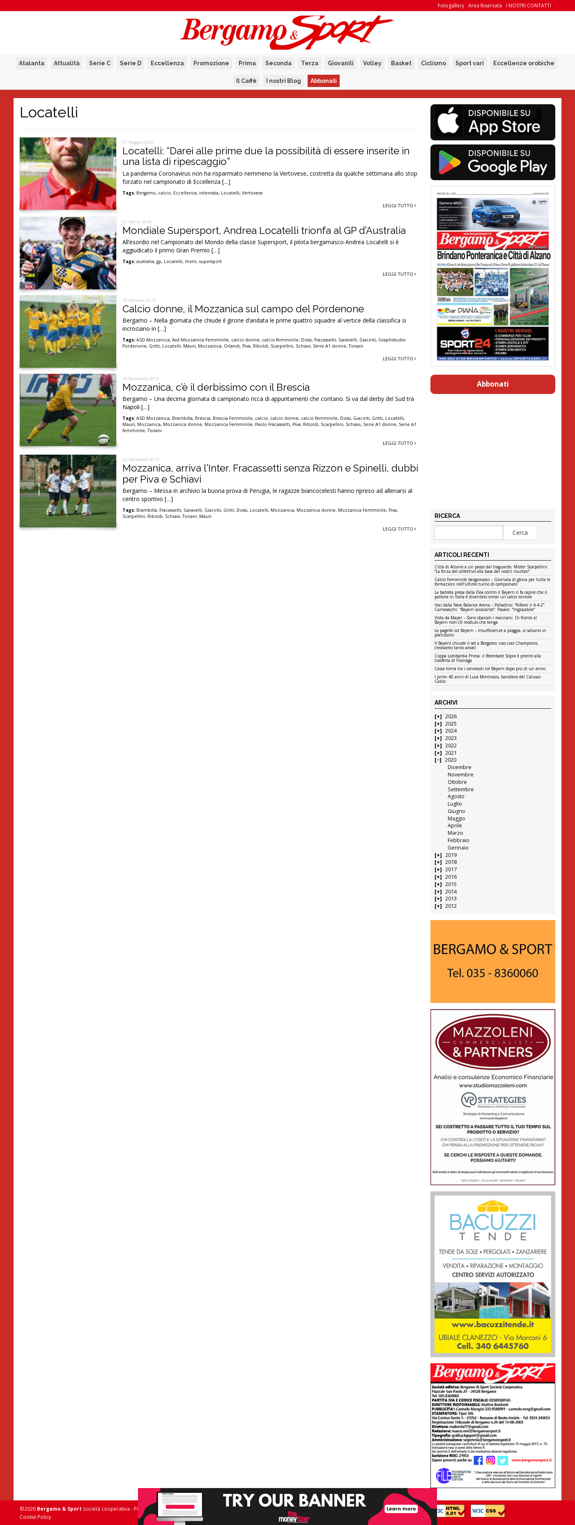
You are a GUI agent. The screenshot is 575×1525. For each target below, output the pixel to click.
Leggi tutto (399, 205)
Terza (309, 63)
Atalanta (31, 63)
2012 (451, 905)
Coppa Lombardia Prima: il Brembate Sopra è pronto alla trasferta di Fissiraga (488, 658)
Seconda (278, 63)
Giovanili (341, 63)
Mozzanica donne (182, 424)
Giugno (456, 811)
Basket (401, 63)
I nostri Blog (283, 81)
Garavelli (347, 340)
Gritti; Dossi (235, 510)
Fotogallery (451, 5)
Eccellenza (167, 63)
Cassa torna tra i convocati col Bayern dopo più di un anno (490, 668)
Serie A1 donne (329, 346)
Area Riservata (485, 5)
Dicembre (460, 767)
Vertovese (252, 193)
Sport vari (469, 63)
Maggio (456, 818)
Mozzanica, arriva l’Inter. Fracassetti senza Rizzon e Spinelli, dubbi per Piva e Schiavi (270, 473)
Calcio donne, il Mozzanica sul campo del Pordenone (243, 309)
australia (145, 261)
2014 (451, 891)
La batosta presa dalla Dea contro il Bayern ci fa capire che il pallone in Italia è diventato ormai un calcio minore (491, 595)
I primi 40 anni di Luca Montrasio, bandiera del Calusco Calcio (487, 679)
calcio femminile (280, 340)
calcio (164, 193)
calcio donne (245, 340)
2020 (450, 759)
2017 (451, 869)
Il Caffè (246, 81)
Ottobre (457, 782)
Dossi (306, 340)
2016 (451, 876)
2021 (451, 752)
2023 (451, 738)
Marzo (455, 832)
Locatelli (230, 193)
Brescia (202, 418)
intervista (208, 193)
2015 (451, 884)
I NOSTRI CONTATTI (528, 5)
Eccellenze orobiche (523, 63)
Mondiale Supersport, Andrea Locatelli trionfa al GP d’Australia (264, 230)
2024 (451, 730)
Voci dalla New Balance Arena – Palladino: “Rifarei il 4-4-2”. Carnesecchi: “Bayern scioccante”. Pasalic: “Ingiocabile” (490, 607)
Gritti (154, 346)
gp (158, 261)
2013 (451, 898)
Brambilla (182, 418)
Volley (372, 63)
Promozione (211, 63)
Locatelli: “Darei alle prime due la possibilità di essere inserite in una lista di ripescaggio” (265, 156)
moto (191, 261)
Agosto (456, 796)
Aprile (455, 825)
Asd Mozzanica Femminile (200, 340)
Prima (247, 63)
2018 (451, 862)
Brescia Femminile (233, 418)
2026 (451, 716)
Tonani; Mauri (197, 516)
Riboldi (260, 346)
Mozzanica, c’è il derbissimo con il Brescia (216, 387)
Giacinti (367, 340)
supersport (210, 261)
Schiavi (303, 346)
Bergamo (146, 193)
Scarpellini (282, 346)
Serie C (99, 63)
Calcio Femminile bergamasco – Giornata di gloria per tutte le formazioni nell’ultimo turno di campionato (492, 582)
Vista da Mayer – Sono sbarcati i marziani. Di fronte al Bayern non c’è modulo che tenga (486, 620)
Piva (246, 346)
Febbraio (458, 840)
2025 (451, 723)
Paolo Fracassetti (272, 424)
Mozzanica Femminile (229, 424)
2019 (451, 855)
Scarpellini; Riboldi (142, 516)
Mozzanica (209, 346)
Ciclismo (433, 63)
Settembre (461, 789)
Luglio (455, 803)
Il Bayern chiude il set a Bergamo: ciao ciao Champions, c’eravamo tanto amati (486, 645)
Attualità (67, 63)
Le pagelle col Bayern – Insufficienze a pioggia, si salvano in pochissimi (490, 633)
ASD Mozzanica (153, 340)
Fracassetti (325, 340)
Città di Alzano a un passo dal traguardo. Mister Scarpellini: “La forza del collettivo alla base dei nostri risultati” (491, 569)
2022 (451, 745)
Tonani (356, 346)
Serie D (130, 63)
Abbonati (323, 81)
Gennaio (458, 847)
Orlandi (232, 346)
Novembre (461, 774)
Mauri (189, 346)
